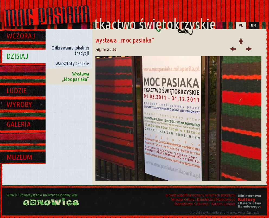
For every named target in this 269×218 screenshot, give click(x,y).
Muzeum (20, 157)
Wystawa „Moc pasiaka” (75, 76)
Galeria (19, 124)
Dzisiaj (17, 56)
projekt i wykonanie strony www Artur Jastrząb (224, 212)
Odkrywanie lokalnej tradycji (70, 50)
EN (253, 25)
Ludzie (17, 90)
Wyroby (19, 104)
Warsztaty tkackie (72, 63)
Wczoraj (21, 35)
